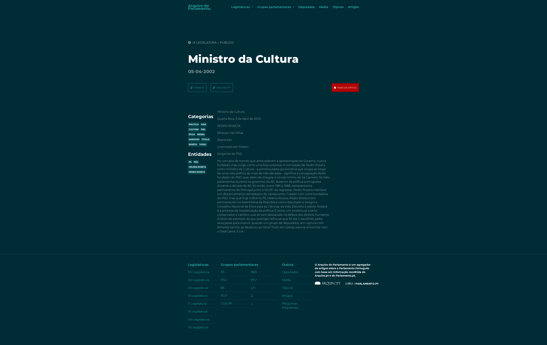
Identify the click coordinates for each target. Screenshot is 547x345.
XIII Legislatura (198, 280)
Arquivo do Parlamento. (199, 7)
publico (227, 42)
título (205, 139)
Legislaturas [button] (241, 7)
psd (203, 129)
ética (192, 134)
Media (323, 7)
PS (190, 162)
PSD (196, 162)
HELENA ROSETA (197, 167)
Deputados (306, 7)
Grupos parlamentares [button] (274, 7)
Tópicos (338, 7)
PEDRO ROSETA (197, 172)
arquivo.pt (223, 87)
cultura (194, 129)
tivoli (202, 144)
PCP (224, 295)
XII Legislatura (198, 288)
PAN (254, 272)
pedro (200, 134)
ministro (194, 139)
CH (253, 288)
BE (223, 288)
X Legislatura (197, 303)
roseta (193, 144)
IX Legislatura (202, 42)
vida (203, 124)
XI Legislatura (197, 295)
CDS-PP (226, 303)
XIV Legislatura (198, 272)
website (199, 87)
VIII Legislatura (198, 319)
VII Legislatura (198, 327)
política (194, 124)
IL (252, 295)
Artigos (353, 7)
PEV (254, 280)
